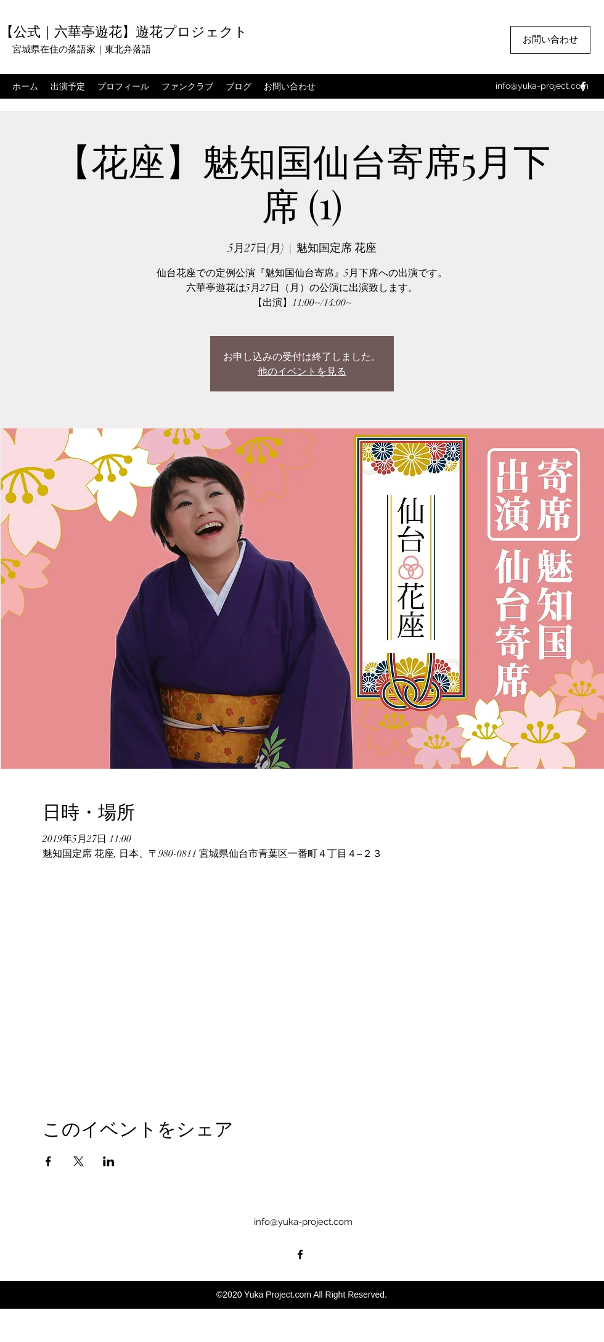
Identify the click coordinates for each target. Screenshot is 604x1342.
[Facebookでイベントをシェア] (48, 1161)
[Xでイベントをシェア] (78, 1161)
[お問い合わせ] (550, 40)
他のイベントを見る (302, 370)
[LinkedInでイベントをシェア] (109, 1161)
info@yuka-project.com (542, 86)
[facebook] (583, 86)
